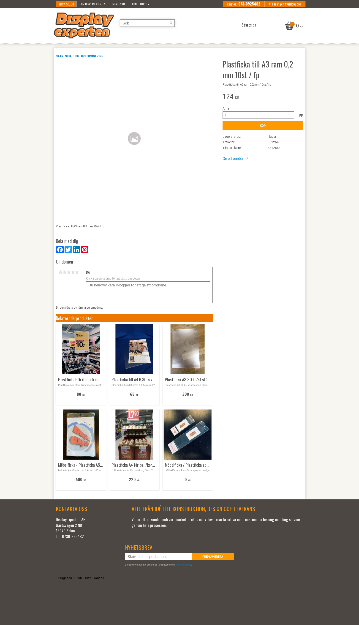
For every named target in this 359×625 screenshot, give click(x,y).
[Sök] (178, 24)
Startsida (64, 56)
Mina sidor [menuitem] (66, 4)
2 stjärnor (65, 272)
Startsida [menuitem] (118, 4)
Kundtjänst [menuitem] (139, 4)
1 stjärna (60, 272)
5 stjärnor (77, 272)
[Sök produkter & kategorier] (153, 24)
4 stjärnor (73, 272)
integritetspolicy (183, 564)
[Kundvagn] (293, 26)
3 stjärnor (69, 272)
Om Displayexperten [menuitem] (93, 4)
